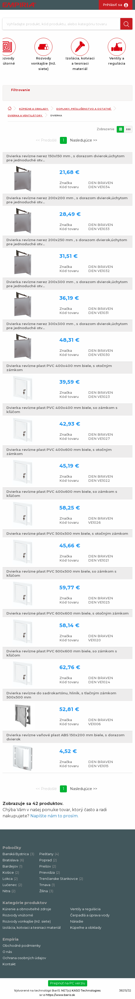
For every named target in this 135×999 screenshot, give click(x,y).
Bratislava (13, 860)
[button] (126, 24)
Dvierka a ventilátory (25, 115)
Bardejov (12, 866)
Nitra (9, 891)
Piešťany (49, 854)
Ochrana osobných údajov (24, 958)
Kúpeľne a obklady (34, 108)
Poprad (48, 860)
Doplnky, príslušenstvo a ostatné (84, 108)
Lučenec (12, 885)
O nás (7, 952)
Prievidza (49, 872)
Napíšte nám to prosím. (54, 815)
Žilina (46, 891)
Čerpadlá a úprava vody (90, 915)
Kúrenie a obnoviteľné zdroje (27, 909)
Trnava (47, 885)
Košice (11, 872)
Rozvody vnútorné (18, 915)
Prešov (47, 866)
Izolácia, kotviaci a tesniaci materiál (32, 928)
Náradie (76, 921)
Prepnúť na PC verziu (67, 983)
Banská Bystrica (18, 854)
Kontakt (9, 964)
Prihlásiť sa (112, 5)
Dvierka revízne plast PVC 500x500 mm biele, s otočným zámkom (67, 533)
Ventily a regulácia (85, 909)
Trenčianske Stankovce (61, 879)
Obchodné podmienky (22, 946)
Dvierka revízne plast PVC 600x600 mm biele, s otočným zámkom (67, 613)
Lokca (10, 879)
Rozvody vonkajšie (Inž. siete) (27, 921)
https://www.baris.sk (60, 995)
